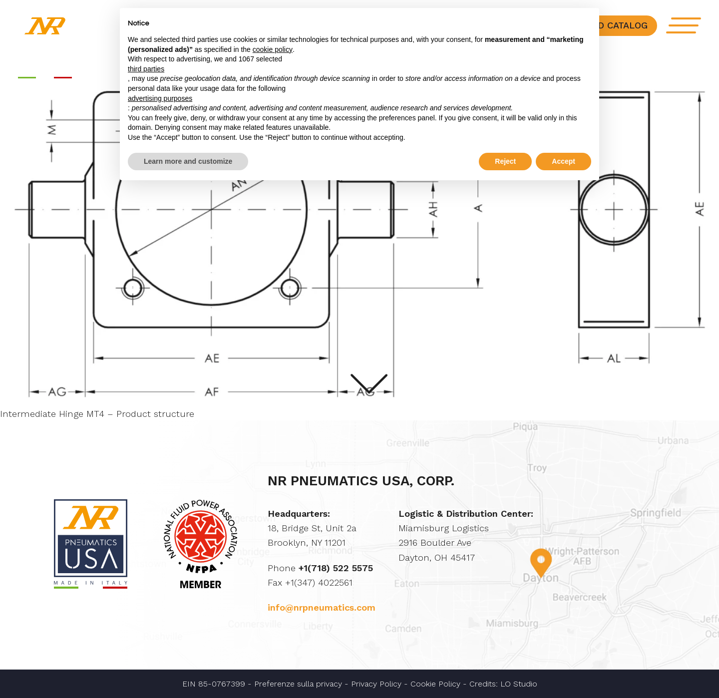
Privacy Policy (376, 684)
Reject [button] (505, 161)
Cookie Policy (435, 684)
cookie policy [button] (273, 49)
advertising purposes (160, 98)
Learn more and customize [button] (188, 161)
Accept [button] (563, 161)
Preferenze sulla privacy (298, 684)
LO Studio (518, 684)
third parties (146, 69)
